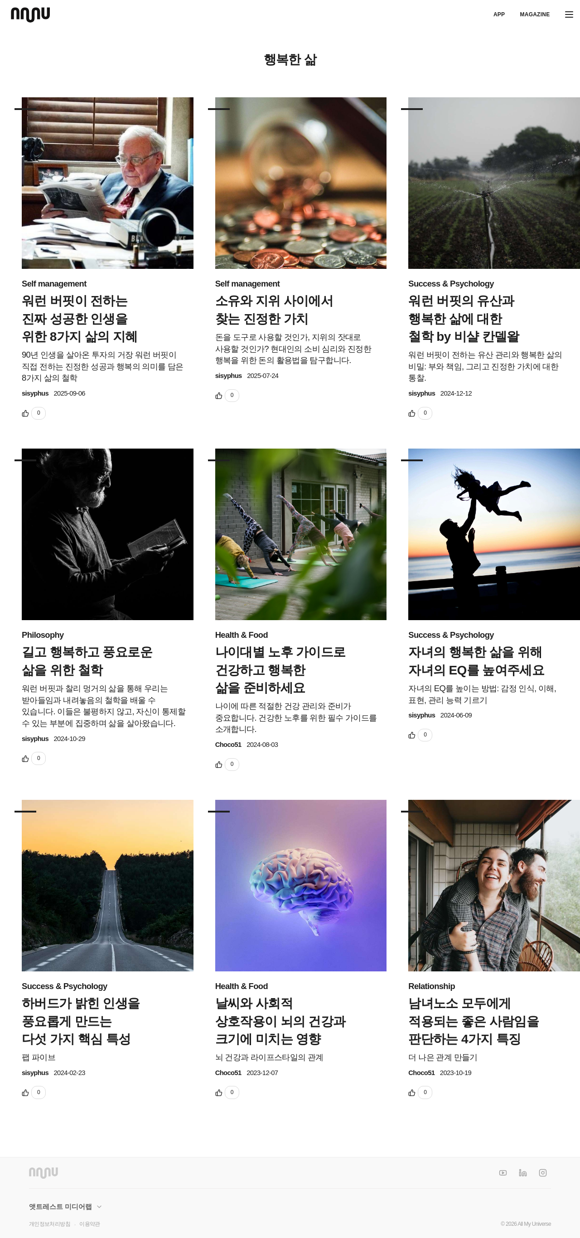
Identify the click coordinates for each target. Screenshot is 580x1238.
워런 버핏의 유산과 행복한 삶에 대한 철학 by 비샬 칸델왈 (463, 318)
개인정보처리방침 (49, 1224)
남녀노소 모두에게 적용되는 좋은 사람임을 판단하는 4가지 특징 (473, 1021)
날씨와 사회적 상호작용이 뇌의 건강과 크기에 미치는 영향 (280, 1021)
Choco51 (228, 744)
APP (499, 14)
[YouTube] (503, 1173)
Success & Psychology (451, 283)
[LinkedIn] (523, 1173)
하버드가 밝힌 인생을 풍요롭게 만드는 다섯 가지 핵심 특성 (81, 1021)
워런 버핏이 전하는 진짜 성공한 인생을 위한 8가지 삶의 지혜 (79, 318)
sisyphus (35, 393)
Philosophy (43, 635)
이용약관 (89, 1224)
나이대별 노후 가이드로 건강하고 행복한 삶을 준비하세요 (280, 669)
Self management (54, 283)
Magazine (535, 14)
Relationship (431, 986)
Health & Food (241, 635)
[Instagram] (543, 1173)
